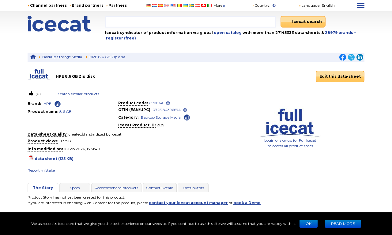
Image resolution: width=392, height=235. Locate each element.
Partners (117, 5)
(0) (38, 93)
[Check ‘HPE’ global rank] (57, 104)
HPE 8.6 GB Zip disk (107, 56)
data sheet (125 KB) (54, 158)
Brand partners (88, 5)
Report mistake (41, 170)
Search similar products (78, 93)
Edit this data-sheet (340, 76)
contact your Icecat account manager (188, 202)
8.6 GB (65, 111)
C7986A (156, 103)
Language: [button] (309, 5)
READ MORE (343, 223)
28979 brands (339, 32)
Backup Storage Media (62, 56)
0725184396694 (167, 109)
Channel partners (48, 5)
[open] (168, 103)
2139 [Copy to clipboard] (160, 125)
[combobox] (190, 22)
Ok (308, 223)
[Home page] (66, 24)
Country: (261, 5)
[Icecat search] (303, 22)
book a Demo (247, 202)
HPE (47, 103)
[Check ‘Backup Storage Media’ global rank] (186, 117)
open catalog (227, 32)
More (219, 5)
